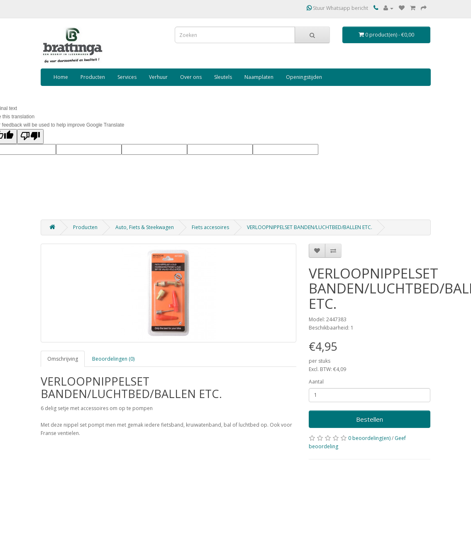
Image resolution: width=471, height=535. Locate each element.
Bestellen (369, 419)
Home (61, 77)
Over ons (191, 77)
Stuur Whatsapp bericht (337, 8)
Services (127, 77)
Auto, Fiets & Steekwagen (144, 227)
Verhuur (158, 77)
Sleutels (223, 77)
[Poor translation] (30, 136)
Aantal (316, 381)
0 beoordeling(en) (369, 438)
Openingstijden (304, 77)
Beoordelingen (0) (113, 358)
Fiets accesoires (210, 227)
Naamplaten (258, 77)
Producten (93, 77)
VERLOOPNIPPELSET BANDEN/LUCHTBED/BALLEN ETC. (309, 227)
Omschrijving (62, 358)
